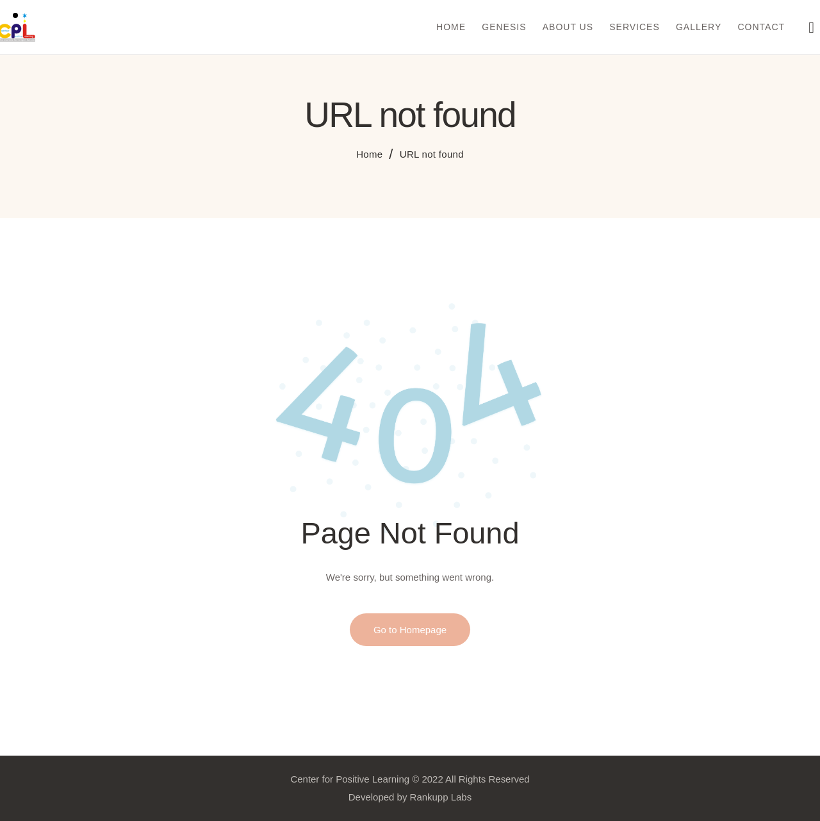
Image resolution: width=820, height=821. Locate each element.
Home (369, 154)
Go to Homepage (410, 629)
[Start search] (811, 29)
